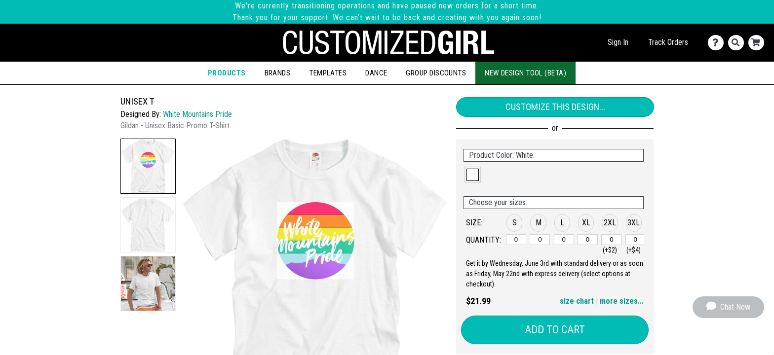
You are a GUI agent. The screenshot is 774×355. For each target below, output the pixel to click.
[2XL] (611, 239)
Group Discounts (436, 73)
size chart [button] (577, 301)
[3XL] (635, 239)
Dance (376, 73)
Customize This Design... (555, 106)
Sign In (618, 42)
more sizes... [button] (622, 301)
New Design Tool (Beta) (525, 73)
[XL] (588, 239)
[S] (516, 239)
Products (227, 73)
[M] (540, 239)
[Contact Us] (718, 42)
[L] (564, 239)
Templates (328, 73)
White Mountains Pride (197, 114)
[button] (148, 166)
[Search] (738, 42)
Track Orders (668, 42)
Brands (278, 73)
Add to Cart (555, 329)
